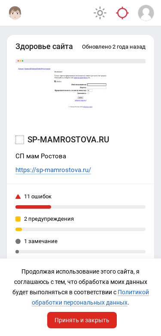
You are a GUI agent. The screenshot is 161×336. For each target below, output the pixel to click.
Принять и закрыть (82, 320)
